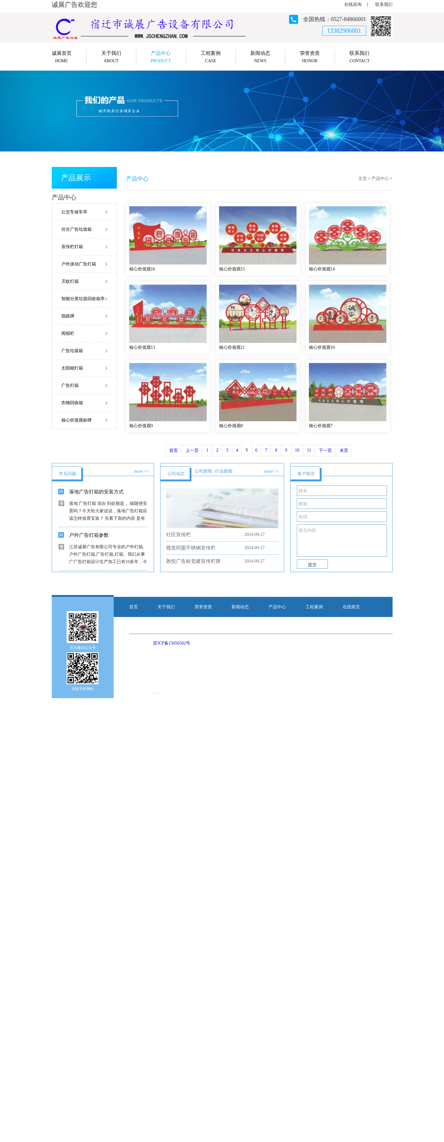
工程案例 (314, 607)
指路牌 (67, 316)
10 (297, 450)
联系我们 (384, 4)
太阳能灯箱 (72, 368)
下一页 (325, 450)
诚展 (155, 692)
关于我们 (166, 607)
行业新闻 (223, 471)
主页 (362, 178)
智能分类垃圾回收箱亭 (83, 298)
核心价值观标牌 (76, 420)
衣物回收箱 (72, 402)
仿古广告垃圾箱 (76, 229)
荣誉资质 (203, 607)
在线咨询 (353, 4)
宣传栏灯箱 (72, 246)
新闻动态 (240, 607)
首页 (173, 450)
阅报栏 (67, 333)
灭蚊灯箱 (70, 281)
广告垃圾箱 (72, 350)
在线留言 (351, 607)
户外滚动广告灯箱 (78, 264)
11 (309, 450)
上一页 (192, 450)
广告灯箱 (70, 385)
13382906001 (344, 30)
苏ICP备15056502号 (171, 643)
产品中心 (380, 178)
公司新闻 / (204, 471)
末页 (344, 450)
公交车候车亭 (74, 212)
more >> (141, 471)
